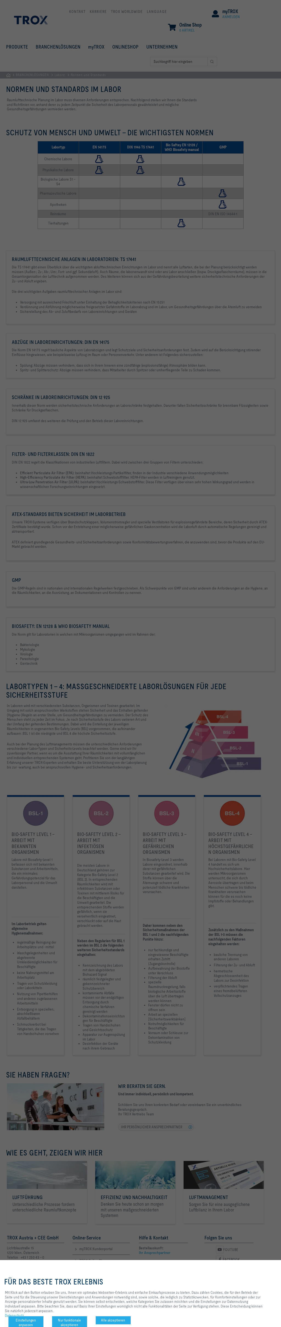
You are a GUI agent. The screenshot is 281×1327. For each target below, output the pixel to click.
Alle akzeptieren (113, 1320)
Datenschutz (14, 1315)
